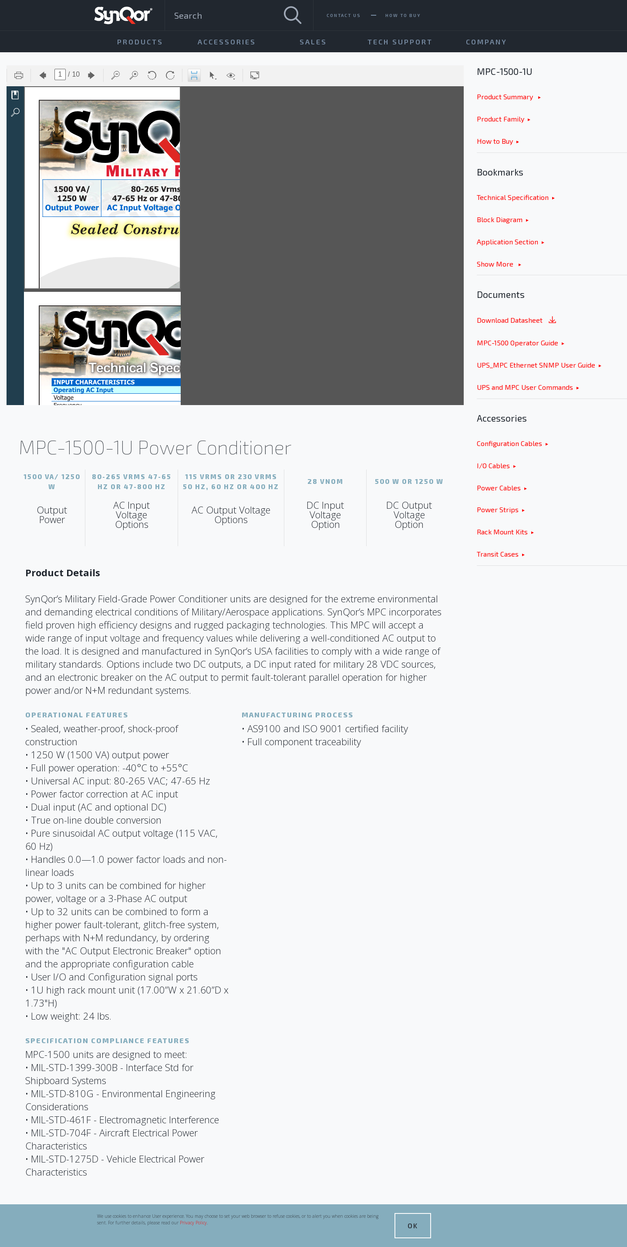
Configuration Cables (509, 443)
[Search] (292, 15)
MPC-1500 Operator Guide (517, 342)
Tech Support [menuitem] (400, 41)
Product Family (500, 119)
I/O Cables (493, 465)
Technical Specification (513, 197)
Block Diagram (499, 219)
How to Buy (495, 141)
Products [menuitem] (140, 41)
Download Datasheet (517, 321)
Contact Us (344, 15)
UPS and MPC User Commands (525, 387)
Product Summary (506, 96)
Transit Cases (498, 554)
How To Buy (403, 15)
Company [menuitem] (486, 41)
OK (413, 1225)
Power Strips (498, 509)
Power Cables (499, 487)
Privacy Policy (193, 1223)
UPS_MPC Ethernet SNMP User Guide (536, 365)
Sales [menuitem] (313, 41)
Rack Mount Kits (502, 531)
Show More (496, 264)
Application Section (507, 241)
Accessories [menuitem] (227, 41)
